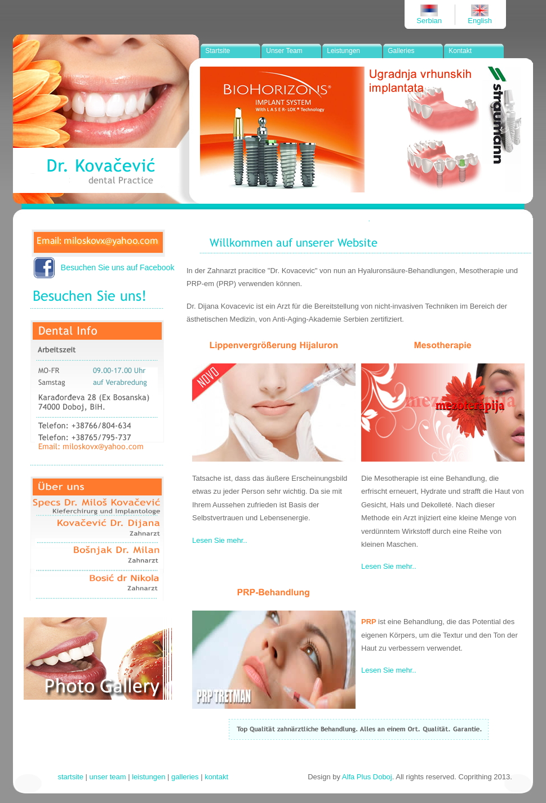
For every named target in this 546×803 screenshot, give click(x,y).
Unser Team (284, 51)
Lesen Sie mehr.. (219, 540)
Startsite (217, 51)
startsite (70, 777)
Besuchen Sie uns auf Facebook (118, 267)
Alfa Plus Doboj (367, 777)
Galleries (401, 51)
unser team (108, 777)
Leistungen (343, 51)
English (480, 20)
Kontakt (460, 51)
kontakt (216, 777)
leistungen (148, 777)
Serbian (429, 20)
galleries (184, 777)
